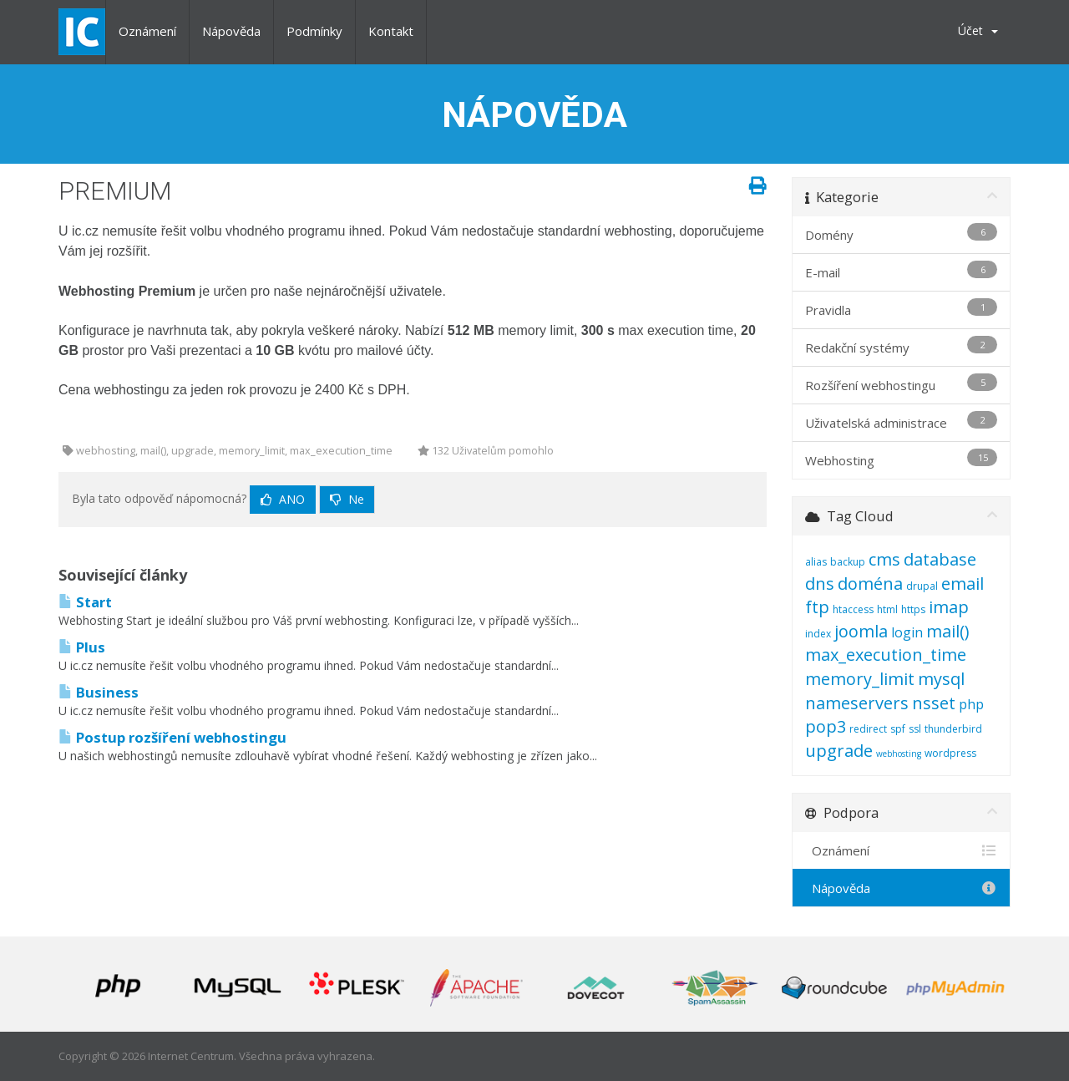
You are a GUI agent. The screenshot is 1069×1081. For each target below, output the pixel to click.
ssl (915, 729)
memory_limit (859, 678)
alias (816, 562)
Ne (347, 499)
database (940, 559)
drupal (922, 586)
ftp (817, 607)
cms (884, 559)
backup (847, 562)
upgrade (839, 750)
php (971, 704)
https (913, 609)
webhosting (898, 753)
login (907, 632)
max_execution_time (885, 654)
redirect (868, 729)
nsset (933, 703)
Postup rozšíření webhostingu (172, 737)
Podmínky (314, 31)
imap (949, 607)
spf (897, 729)
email (962, 583)
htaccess (853, 609)
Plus (81, 647)
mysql (941, 678)
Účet (978, 30)
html (887, 609)
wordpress (950, 753)
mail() (948, 631)
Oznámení (147, 31)
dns (819, 583)
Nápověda (231, 31)
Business (98, 692)
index (818, 634)
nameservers (857, 703)
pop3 (825, 726)
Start (85, 602)
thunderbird (953, 729)
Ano (283, 499)
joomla (861, 631)
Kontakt (390, 31)
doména (870, 583)
